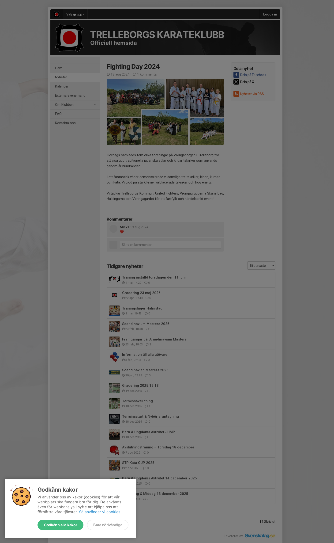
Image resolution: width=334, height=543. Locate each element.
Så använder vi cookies (99, 511)
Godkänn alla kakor (60, 525)
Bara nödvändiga (107, 525)
